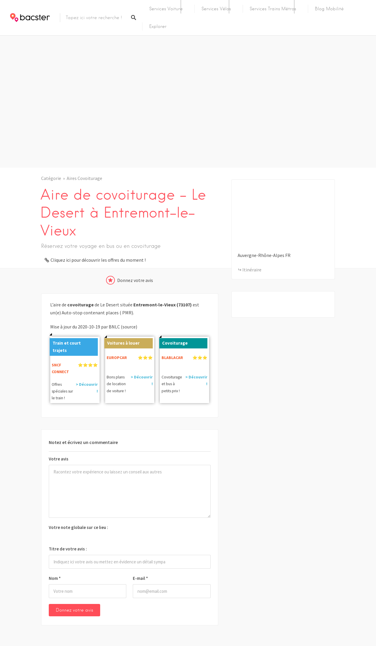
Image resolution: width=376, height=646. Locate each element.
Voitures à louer (122, 342)
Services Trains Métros (273, 8)
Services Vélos (216, 8)
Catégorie (51, 178)
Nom (55, 578)
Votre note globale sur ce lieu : (78, 527)
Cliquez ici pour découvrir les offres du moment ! (98, 260)
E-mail (140, 578)
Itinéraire (251, 270)
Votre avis (58, 459)
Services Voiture (166, 8)
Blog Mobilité (329, 8)
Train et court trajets (65, 345)
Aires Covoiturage (84, 178)
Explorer (158, 26)
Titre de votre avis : (68, 549)
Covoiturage (173, 342)
